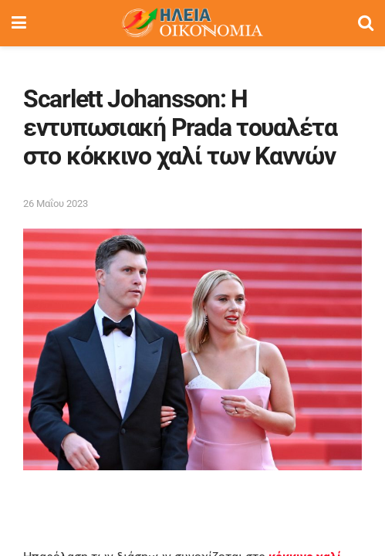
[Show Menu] (19, 23)
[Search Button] (365, 23)
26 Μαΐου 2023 (55, 203)
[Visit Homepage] (192, 23)
